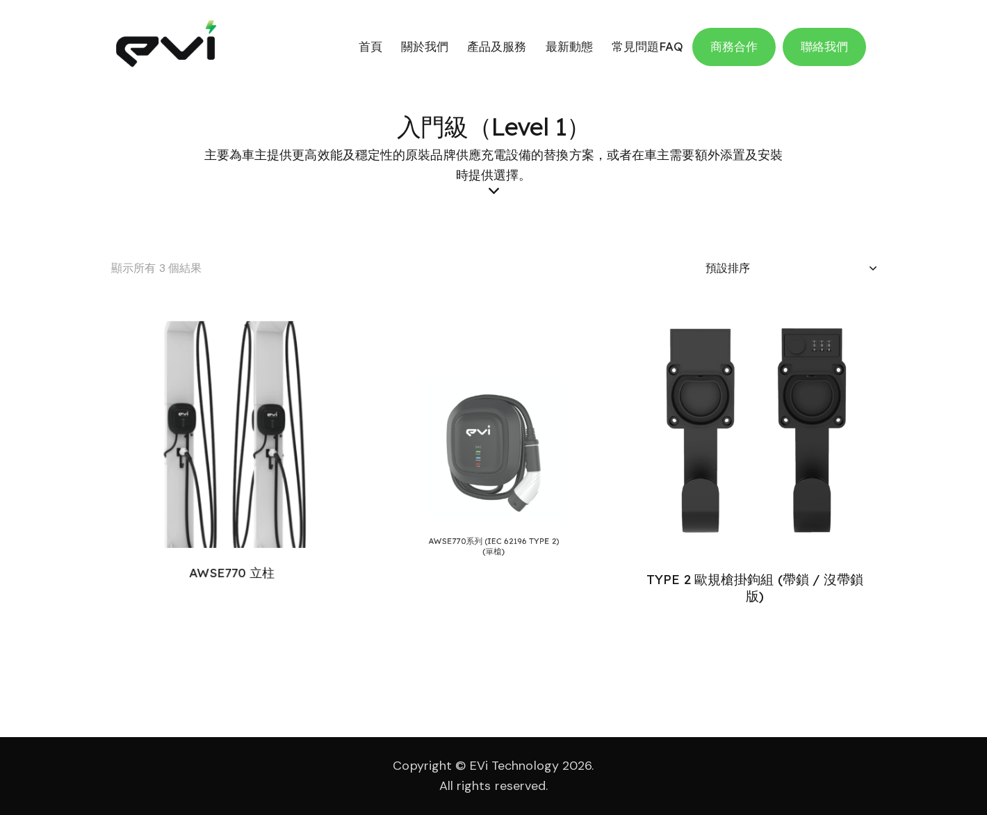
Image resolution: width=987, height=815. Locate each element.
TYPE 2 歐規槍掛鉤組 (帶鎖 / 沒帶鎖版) (755, 587)
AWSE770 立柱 (231, 547)
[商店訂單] (790, 268)
